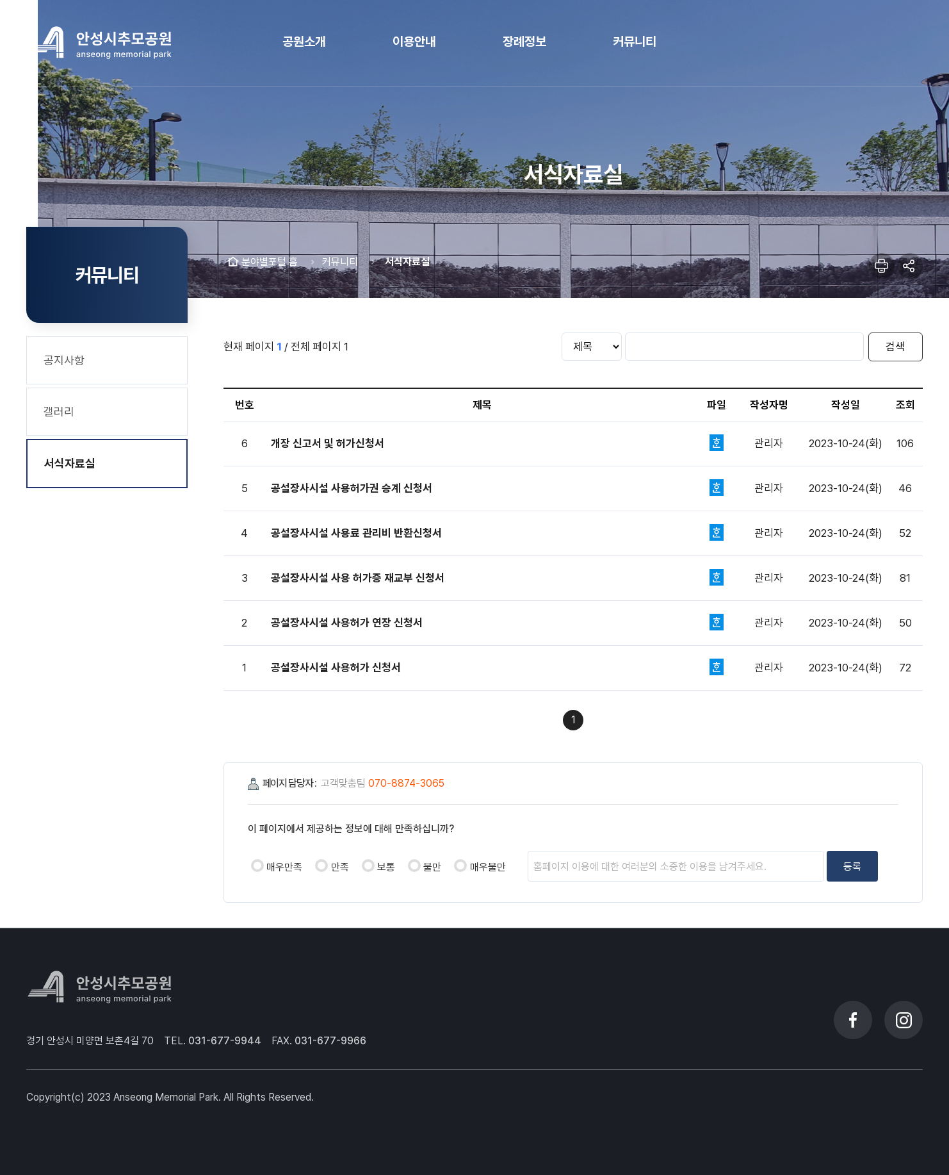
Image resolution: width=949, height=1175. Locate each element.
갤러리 (59, 411)
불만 (432, 867)
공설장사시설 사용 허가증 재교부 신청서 (357, 577)
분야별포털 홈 (269, 262)
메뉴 (905, 43)
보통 (386, 867)
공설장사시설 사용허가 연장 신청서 (347, 622)
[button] (304, 43)
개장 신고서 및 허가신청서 (327, 443)
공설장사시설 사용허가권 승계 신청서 (351, 488)
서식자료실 (69, 463)
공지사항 (64, 360)
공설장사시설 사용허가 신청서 (336, 667)
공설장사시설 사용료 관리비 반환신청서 (356, 533)
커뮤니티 (340, 262)
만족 (340, 867)
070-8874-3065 (406, 783)
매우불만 (488, 867)
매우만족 (284, 867)
